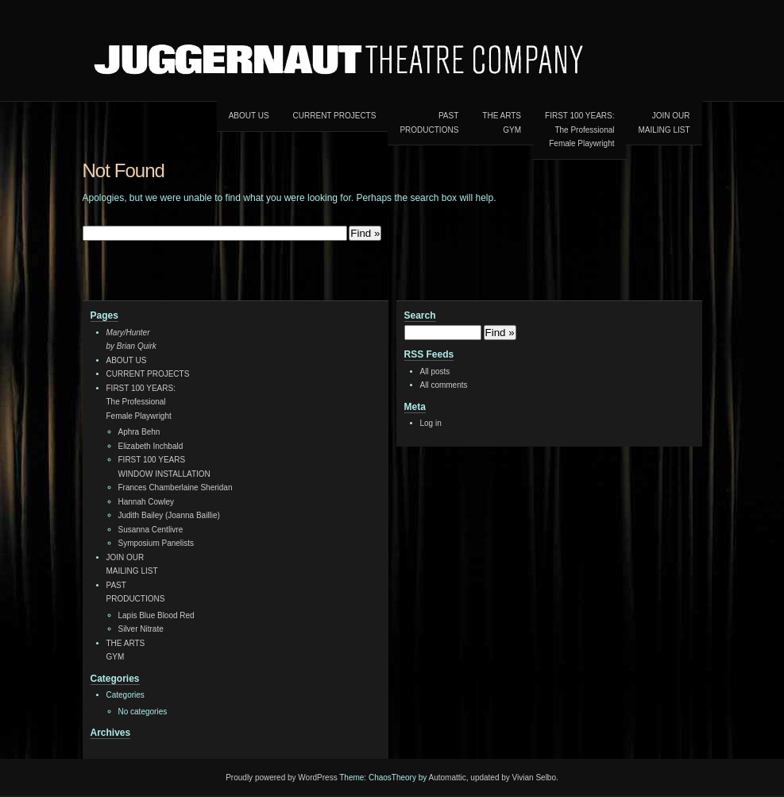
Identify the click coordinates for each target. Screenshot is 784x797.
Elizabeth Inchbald (150, 446)
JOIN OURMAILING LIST (663, 122)
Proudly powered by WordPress (281, 777)
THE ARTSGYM (501, 122)
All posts (435, 371)
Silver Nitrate (141, 629)
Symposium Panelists (156, 543)
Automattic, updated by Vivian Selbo (492, 777)
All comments (444, 385)
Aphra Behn (139, 432)
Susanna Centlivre (150, 529)
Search (420, 315)
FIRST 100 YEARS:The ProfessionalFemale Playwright (579, 129)
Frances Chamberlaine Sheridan (175, 487)
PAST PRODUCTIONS (429, 122)
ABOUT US (249, 115)
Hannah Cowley (146, 501)
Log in (431, 423)
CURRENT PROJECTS (335, 115)
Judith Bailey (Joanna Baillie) (169, 515)
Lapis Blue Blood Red (156, 615)
